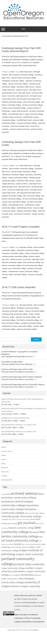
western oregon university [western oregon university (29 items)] (25, 586)
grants (12, 317)
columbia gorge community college (15, 256)
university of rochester (22, 214)
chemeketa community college (13, 81)
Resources (5, 472)
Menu (23, 29)
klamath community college (12, 102)
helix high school (24, 93)
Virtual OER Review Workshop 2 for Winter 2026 (18, 431)
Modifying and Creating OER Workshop (15, 418)
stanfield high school (24, 120)
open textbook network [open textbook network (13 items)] (19, 547)
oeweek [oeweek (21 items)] (18, 544)
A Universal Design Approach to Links (17, 369)
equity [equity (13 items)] (32, 519)
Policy (3, 463)
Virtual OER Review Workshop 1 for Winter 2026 (18, 425)
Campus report (6, 451)
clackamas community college (13, 253)
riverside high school (15, 114)
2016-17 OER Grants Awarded (18, 287)
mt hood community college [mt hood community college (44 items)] (20, 540)
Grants (12, 72)
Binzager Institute (26, 247)
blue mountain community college (21, 75)
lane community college (31, 102)
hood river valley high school (18, 96)
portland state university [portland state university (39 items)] (28, 564)
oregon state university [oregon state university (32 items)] (29, 554)
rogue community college (34, 114)
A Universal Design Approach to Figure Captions (21, 377)
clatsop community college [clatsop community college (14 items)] (34, 513)
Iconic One (11, 630)
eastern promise (22, 90)
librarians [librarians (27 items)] (34, 532)
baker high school (26, 72)
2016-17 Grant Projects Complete (21, 226)
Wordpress (35, 630)
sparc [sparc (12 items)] (11, 575)
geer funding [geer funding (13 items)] (12, 523)
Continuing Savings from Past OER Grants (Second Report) (21, 50)
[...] (34, 357)
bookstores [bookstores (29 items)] (7, 501)
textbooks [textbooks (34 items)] (27, 574)
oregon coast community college (14, 108)
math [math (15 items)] (41, 537)
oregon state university (19, 111)
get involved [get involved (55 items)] (26, 523)
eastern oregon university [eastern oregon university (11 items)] (20, 519)
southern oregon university (12, 117)
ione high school (36, 96)
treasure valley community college (14, 274)
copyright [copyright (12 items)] (4, 519)
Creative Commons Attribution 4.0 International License (29, 606)
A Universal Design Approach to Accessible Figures (22, 385)
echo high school (35, 90)
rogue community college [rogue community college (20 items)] (13, 568)
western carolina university (19, 129)
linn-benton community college (28, 320)
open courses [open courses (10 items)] (26, 544)
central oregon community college (23, 78)
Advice (3, 447)
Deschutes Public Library (25, 87)
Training (4, 476)
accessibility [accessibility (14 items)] (5, 494)
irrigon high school (9, 99)
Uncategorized (6, 480)
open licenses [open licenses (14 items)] (36, 544)
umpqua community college (27, 123)
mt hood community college (32, 105)
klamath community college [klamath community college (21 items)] (21, 528)
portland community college (31, 323)
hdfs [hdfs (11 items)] (37, 523)
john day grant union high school (28, 99)
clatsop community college (18, 84)
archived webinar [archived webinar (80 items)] (24, 493)
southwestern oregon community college (23, 271)
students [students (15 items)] (16, 575)
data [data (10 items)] (9, 519)
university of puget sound (19, 126)
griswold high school (9, 93)
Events (3, 455)
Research (4, 467)
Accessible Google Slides (12, 362)
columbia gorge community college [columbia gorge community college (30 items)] (21, 516)
